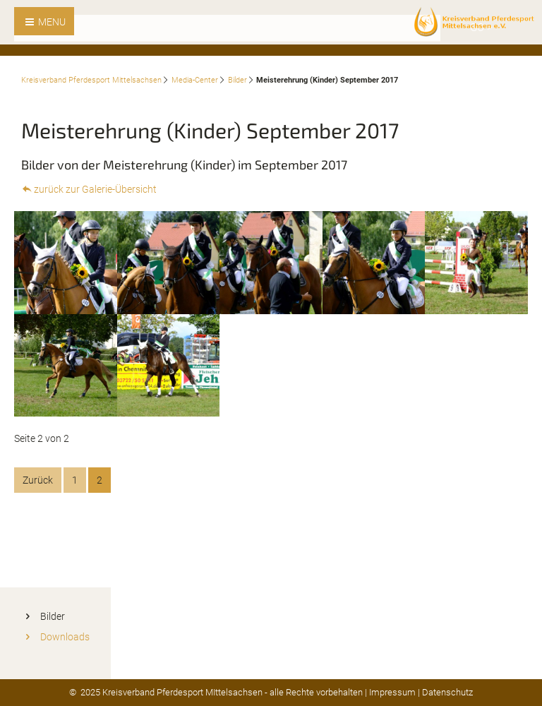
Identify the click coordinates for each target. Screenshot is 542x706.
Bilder (237, 80)
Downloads (65, 636)
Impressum (392, 692)
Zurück (38, 480)
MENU (51, 22)
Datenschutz (447, 692)
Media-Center (194, 80)
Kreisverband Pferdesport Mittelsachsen (91, 80)
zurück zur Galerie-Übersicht (95, 189)
